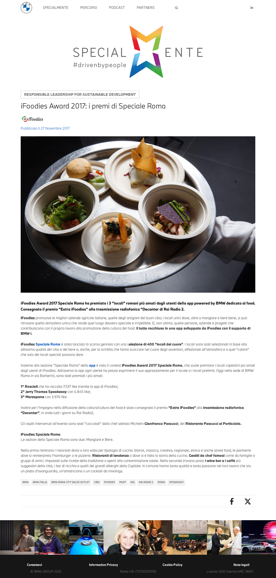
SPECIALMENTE (55, 7)
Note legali (241, 565)
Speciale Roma (48, 344)
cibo (97, 482)
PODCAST (117, 7)
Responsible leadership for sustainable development (80, 94)
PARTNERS (146, 7)
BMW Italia (40, 482)
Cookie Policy (172, 565)
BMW (25, 482)
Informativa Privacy (103, 565)
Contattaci (34, 565)
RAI (132, 482)
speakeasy (176, 482)
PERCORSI (88, 7)
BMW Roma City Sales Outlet (70, 482)
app (92, 365)
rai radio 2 (146, 482)
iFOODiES (109, 482)
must (122, 482)
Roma (161, 482)
